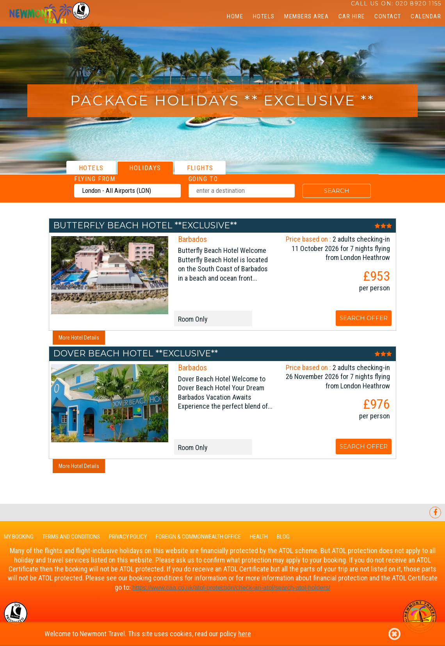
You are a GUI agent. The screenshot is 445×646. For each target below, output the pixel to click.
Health (259, 536)
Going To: (204, 179)
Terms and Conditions (71, 536)
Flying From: (95, 179)
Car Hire (351, 16)
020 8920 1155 (418, 3)
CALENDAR (426, 16)
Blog (283, 536)
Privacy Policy (128, 536)
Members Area (306, 16)
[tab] (91, 167)
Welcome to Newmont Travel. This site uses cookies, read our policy (222, 634)
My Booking (19, 536)
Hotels (264, 16)
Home (235, 16)
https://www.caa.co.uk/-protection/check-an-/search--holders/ (231, 587)
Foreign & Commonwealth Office (198, 536)
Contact (387, 16)
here (244, 634)
